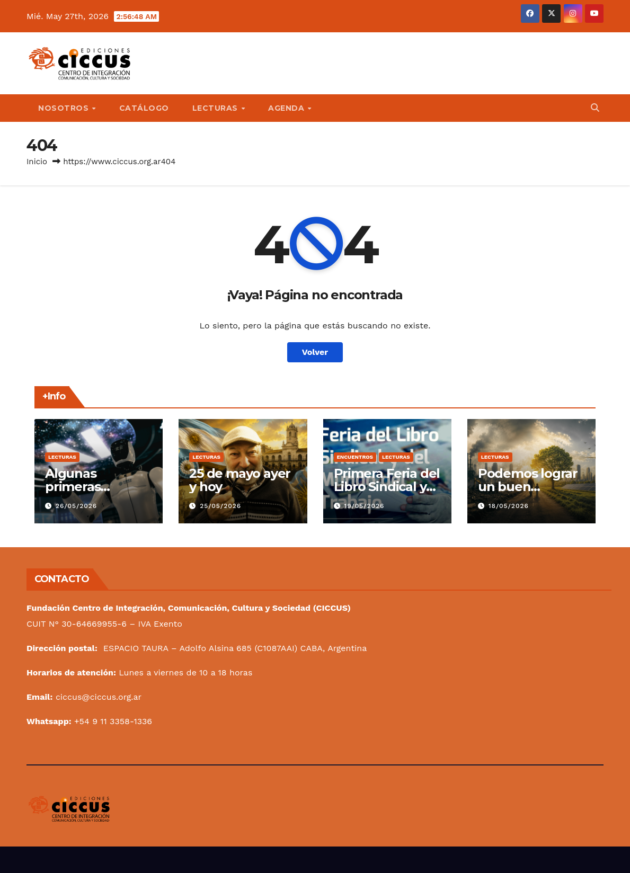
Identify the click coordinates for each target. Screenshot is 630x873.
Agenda (287, 108)
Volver (315, 352)
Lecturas (216, 108)
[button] (595, 108)
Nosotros (64, 108)
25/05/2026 (220, 506)
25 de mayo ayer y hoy (239, 480)
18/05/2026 (509, 506)
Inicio (36, 161)
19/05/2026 (364, 506)
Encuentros (355, 457)
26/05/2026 (76, 506)
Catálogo (144, 108)
